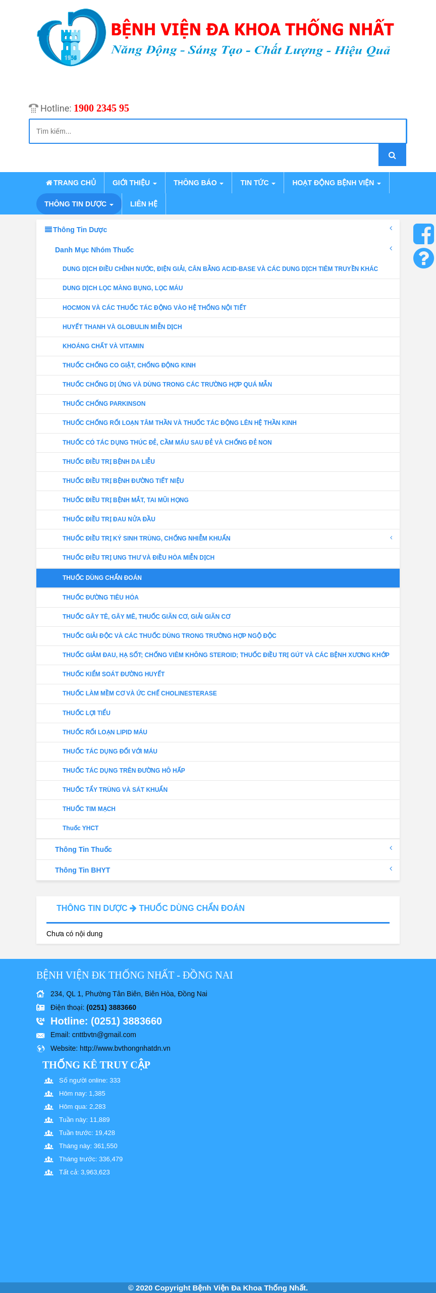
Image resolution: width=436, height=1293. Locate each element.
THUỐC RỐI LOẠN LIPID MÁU (105, 732)
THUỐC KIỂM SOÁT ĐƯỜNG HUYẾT (114, 674)
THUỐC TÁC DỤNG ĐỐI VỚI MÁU (110, 751)
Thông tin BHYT (223, 869)
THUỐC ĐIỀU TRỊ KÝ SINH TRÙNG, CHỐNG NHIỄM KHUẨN (227, 538)
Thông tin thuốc (223, 848)
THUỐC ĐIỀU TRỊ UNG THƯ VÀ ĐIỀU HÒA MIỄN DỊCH (138, 557)
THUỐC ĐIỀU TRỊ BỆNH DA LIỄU (109, 461)
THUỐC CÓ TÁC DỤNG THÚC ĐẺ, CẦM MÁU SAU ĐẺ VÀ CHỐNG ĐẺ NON (167, 442)
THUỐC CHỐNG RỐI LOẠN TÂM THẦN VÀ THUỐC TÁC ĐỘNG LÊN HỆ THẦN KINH (180, 422)
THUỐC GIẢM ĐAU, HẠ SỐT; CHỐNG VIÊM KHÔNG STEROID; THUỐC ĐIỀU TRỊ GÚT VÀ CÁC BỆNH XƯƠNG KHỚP (226, 655)
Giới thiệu (135, 183)
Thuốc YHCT (80, 828)
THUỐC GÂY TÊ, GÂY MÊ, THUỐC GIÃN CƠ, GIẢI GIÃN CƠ (146, 616)
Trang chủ (70, 183)
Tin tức (258, 183)
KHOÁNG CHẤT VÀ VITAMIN (103, 346)
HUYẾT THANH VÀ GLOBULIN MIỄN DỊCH (122, 327)
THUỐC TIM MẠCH (89, 809)
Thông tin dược (79, 204)
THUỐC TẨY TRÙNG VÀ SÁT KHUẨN (115, 789)
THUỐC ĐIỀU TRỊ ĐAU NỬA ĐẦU (109, 519)
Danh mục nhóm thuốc (223, 249)
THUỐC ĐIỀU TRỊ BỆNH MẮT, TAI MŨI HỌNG (126, 500)
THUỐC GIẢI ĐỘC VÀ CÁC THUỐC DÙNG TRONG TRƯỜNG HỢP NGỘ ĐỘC (170, 635)
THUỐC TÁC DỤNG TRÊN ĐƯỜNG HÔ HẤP (124, 770)
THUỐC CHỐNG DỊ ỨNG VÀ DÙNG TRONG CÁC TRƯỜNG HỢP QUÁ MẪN (167, 384)
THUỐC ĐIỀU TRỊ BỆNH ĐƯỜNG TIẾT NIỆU (123, 480)
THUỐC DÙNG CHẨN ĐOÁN (102, 577)
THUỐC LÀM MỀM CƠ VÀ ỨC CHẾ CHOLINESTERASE (140, 693)
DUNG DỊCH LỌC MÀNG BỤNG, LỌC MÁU (123, 288)
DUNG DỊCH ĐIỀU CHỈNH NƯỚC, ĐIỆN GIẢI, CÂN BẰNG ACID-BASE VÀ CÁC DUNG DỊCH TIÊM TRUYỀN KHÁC (220, 269)
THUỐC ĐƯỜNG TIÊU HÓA (101, 597)
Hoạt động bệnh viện (336, 183)
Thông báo (199, 183)
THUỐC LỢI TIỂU (87, 713)
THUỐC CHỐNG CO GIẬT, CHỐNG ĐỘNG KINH (129, 365)
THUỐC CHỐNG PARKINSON (104, 403)
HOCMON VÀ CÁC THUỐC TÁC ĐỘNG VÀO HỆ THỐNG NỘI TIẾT (154, 307)
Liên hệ (143, 204)
